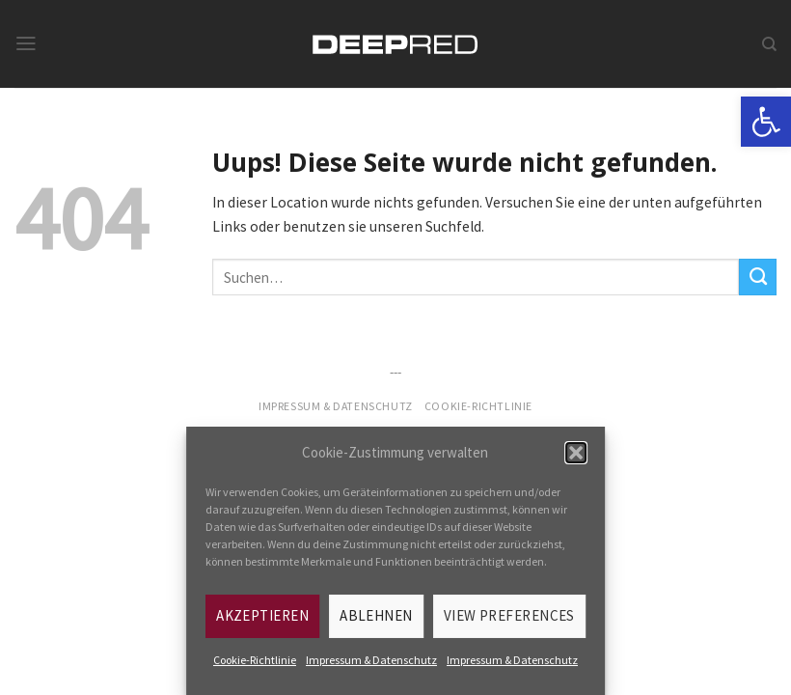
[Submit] (758, 277)
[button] (576, 452)
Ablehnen (376, 615)
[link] (766, 122)
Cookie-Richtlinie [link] (254, 660)
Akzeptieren (262, 615)
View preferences (509, 615)
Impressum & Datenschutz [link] (371, 660)
